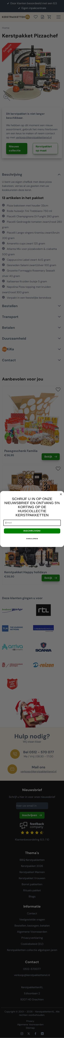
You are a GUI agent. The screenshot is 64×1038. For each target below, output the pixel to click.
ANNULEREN (32, 538)
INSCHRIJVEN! (32, 531)
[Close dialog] (61, 494)
